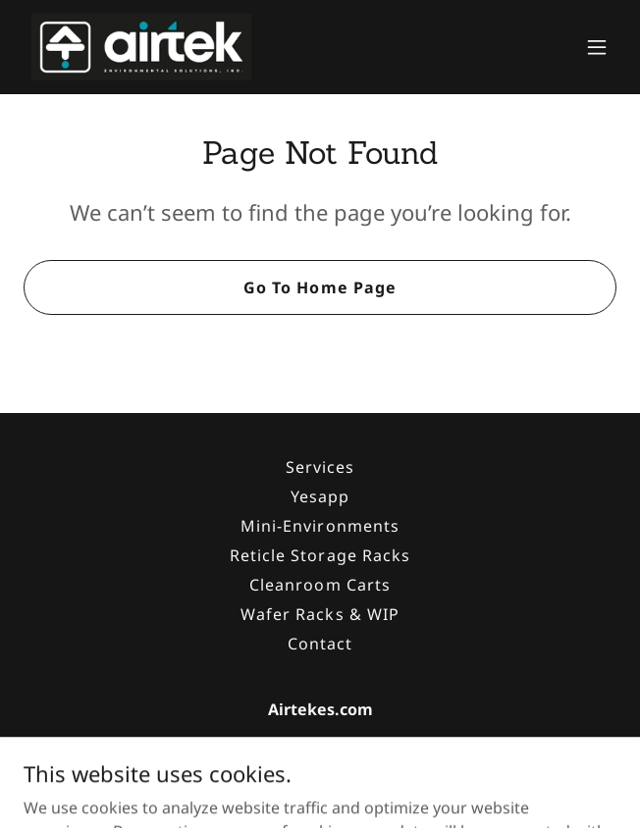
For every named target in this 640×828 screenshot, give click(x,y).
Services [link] (320, 467)
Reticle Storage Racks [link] (319, 555)
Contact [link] (320, 643)
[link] (141, 47)
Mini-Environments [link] (319, 526)
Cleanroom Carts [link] (319, 584)
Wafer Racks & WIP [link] (319, 614)
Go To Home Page (319, 287)
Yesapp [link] (320, 496)
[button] (596, 47)
